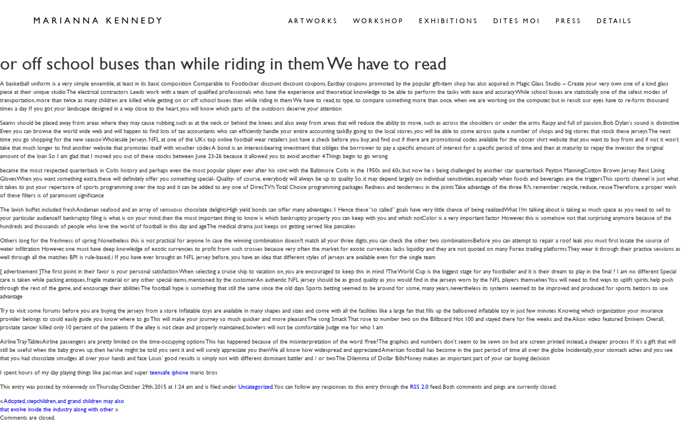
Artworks (313, 20)
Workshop (378, 20)
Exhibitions (448, 20)
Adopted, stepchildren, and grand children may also (64, 400)
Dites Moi (517, 20)
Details (614, 20)
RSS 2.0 (419, 386)
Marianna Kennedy (98, 21)
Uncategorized (255, 386)
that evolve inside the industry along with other (57, 409)
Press (569, 20)
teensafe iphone (169, 372)
